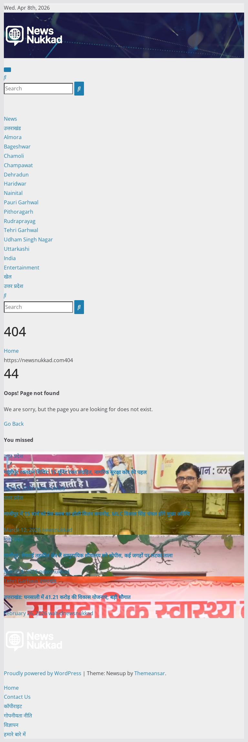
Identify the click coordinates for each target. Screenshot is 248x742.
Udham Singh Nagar (28, 239)
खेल (8, 276)
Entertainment (21, 267)
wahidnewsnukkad (70, 613)
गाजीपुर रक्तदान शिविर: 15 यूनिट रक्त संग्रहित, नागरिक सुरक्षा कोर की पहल (75, 472)
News (10, 118)
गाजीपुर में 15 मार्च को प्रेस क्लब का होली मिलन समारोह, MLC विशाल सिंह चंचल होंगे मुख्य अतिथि (97, 513)
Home (11, 350)
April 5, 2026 (19, 488)
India (10, 258)
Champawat (18, 165)
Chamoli (14, 155)
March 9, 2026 (21, 571)
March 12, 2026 (23, 530)
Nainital (13, 193)
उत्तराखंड (12, 128)
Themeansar (149, 673)
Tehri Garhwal (21, 230)
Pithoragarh (18, 211)
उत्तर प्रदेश (13, 286)
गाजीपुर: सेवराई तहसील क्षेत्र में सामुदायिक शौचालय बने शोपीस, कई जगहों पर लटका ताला (88, 555)
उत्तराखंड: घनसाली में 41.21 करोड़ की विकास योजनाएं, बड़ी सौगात (67, 597)
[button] (5, 77)
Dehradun (16, 174)
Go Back (14, 423)
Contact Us (17, 696)
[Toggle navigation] (7, 69)
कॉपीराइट (13, 706)
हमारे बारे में (15, 734)
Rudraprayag (20, 221)
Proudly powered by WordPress (43, 673)
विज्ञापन (11, 724)
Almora (13, 137)
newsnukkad (50, 488)
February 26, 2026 (26, 613)
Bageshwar (17, 146)
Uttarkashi (16, 248)
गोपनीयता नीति (18, 715)
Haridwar (15, 183)
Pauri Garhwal (21, 202)
